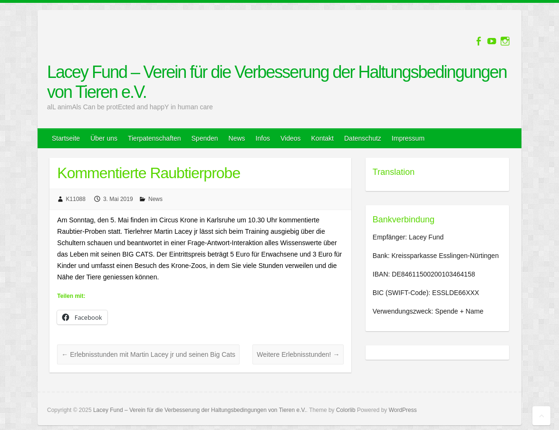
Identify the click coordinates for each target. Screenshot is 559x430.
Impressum (408, 138)
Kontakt (322, 138)
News (237, 138)
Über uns (103, 138)
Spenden (205, 138)
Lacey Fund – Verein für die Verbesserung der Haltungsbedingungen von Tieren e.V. (277, 82)
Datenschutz (362, 138)
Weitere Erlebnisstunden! (298, 354)
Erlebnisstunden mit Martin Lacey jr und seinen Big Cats (148, 354)
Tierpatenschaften (154, 138)
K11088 (76, 199)
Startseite (66, 138)
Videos (290, 138)
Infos (263, 138)
